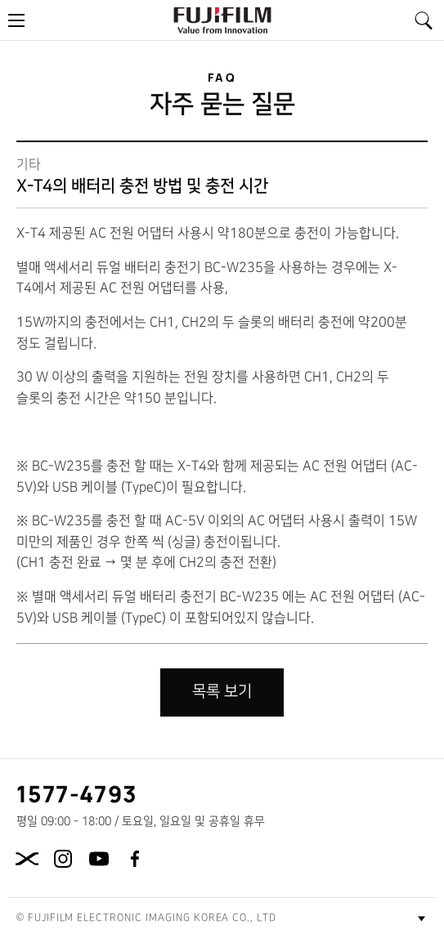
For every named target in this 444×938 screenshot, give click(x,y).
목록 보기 (222, 691)
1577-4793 (77, 793)
